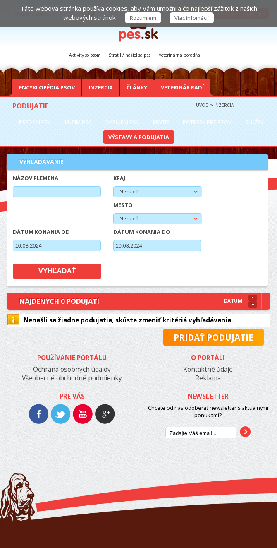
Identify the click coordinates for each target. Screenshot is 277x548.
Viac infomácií (191, 18)
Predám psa (35, 122)
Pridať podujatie (213, 337)
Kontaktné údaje (208, 369)
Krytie (161, 122)
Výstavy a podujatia (138, 137)
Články (137, 87)
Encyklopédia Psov (47, 87)
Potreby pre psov (207, 122)
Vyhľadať (57, 271)
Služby (254, 122)
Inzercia (100, 87)
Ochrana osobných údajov (72, 369)
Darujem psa (122, 122)
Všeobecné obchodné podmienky (72, 378)
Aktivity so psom (84, 55)
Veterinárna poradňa (179, 55)
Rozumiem (143, 18)
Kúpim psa (78, 122)
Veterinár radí (182, 87)
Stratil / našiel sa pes (129, 55)
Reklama (208, 378)
